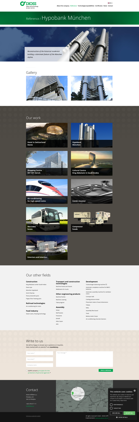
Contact (110, 6)
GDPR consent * (39, 372)
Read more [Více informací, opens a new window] (123, 400)
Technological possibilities (86, 6)
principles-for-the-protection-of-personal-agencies (39, 372)
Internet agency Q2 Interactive (104, 418)
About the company (63, 6)
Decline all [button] (116, 413)
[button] (122, 417)
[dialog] (122, 404)
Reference (73, 6)
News (105, 6)
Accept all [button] (129, 413)
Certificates (99, 6)
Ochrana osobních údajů (33, 416)
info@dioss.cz (30, 406)
